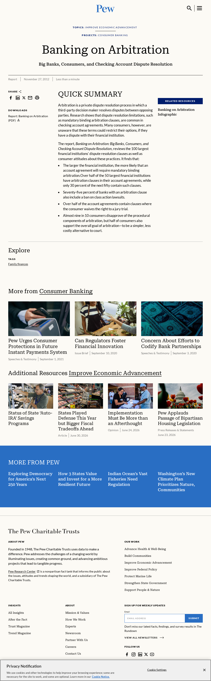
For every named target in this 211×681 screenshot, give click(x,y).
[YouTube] (152, 654)
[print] (37, 97)
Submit (194, 618)
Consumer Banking (66, 291)
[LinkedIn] (140, 654)
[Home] (43, 531)
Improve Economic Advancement (115, 372)
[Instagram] (133, 654)
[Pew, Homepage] (105, 8)
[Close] (204, 671)
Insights (14, 605)
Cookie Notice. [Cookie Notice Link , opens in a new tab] (101, 678)
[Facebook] (126, 654)
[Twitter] (146, 654)
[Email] (154, 618)
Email (127, 612)
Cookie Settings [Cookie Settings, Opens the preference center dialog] (157, 671)
